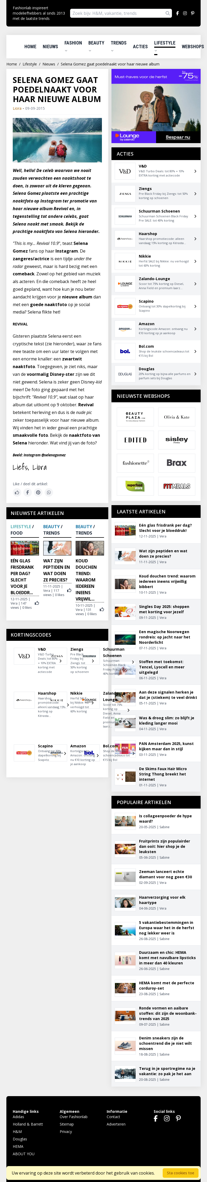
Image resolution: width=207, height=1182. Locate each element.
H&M (17, 1131)
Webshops (193, 46)
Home (30, 46)
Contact (113, 1116)
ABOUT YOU (23, 1153)
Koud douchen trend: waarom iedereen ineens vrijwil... (86, 580)
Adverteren (116, 1124)
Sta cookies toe (180, 1172)
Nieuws (50, 46)
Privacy (66, 1131)
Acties (140, 46)
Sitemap (67, 1124)
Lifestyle (164, 46)
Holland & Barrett (28, 1124)
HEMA (18, 1146)
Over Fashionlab (74, 1116)
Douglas (20, 1138)
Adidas (18, 1116)
